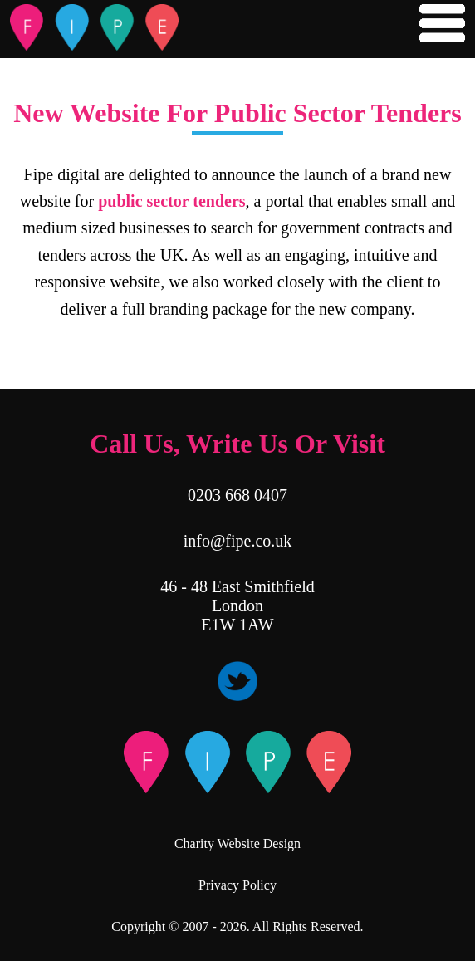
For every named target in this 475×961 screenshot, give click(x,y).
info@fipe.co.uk (238, 541)
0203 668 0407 (237, 495)
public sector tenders (171, 201)
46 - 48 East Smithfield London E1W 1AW (237, 605)
